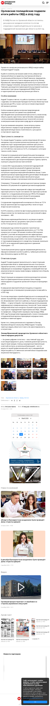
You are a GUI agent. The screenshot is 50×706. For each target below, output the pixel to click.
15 (28, 431)
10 (36, 428)
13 (21, 431)
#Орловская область (12, 398)
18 (13, 434)
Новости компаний (9, 488)
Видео (4, 572)
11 (13, 431)
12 (17, 431)
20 (21, 434)
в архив (36, 639)
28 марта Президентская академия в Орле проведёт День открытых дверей (23, 521)
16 (32, 431)
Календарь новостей (25, 415)
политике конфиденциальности (33, 698)
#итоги (26, 398)
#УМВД (22, 398)
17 (36, 431)
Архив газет (6, 615)
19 (17, 434)
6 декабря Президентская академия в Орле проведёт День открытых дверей (23, 561)
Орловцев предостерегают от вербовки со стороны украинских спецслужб (19, 603)
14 (25, 431)
